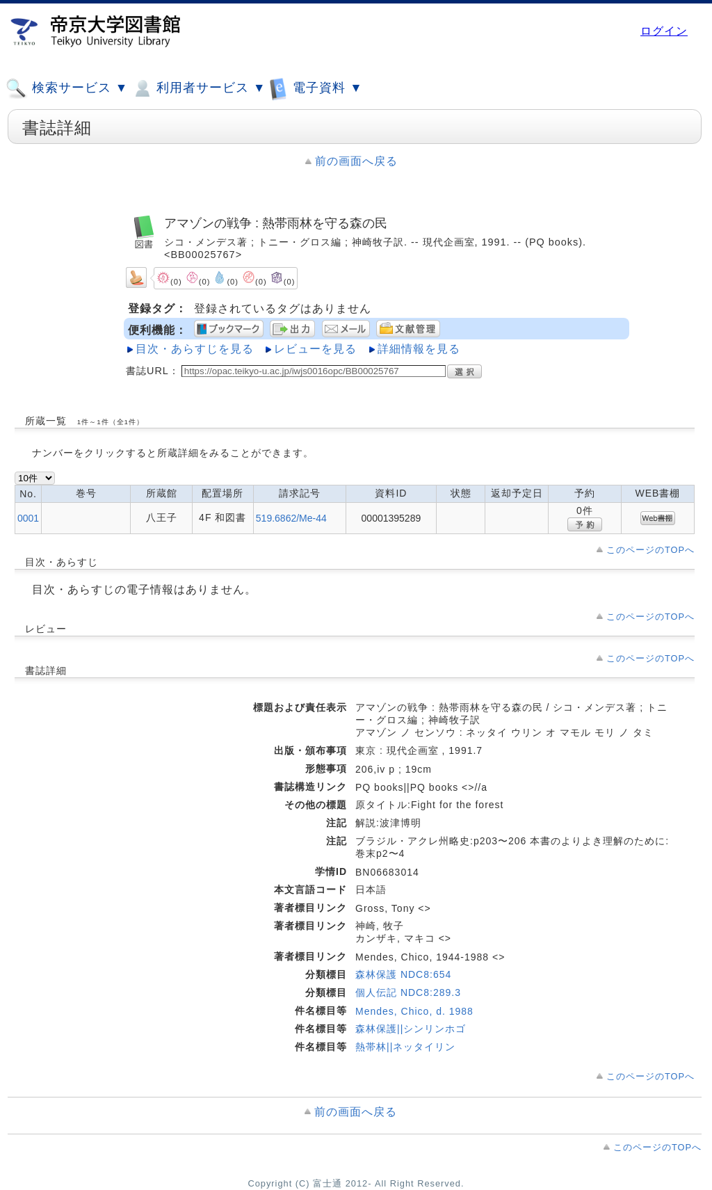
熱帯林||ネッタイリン (405, 1046)
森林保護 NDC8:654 (403, 974)
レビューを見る (315, 349)
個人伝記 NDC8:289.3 (408, 992)
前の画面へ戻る (356, 161)
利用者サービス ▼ (198, 88)
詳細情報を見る (419, 349)
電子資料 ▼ (315, 88)
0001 (28, 518)
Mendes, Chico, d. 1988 (414, 1011)
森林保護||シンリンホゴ (410, 1028)
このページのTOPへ (650, 550)
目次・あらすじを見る (195, 349)
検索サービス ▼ (67, 88)
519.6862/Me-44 (291, 518)
